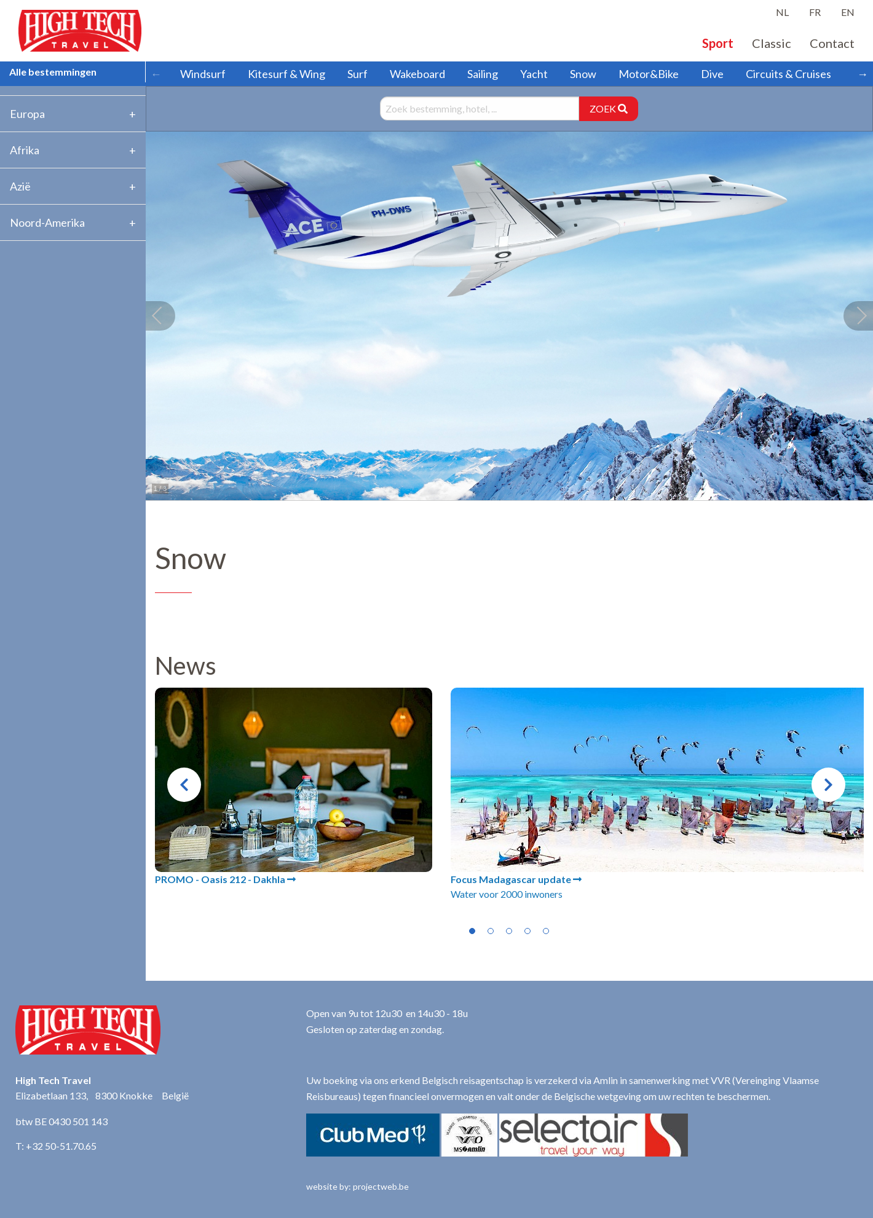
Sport (717, 43)
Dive (712, 74)
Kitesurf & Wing (286, 74)
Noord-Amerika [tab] (47, 222)
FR (815, 12)
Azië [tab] (20, 186)
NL (782, 12)
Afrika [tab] (24, 150)
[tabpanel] (293, 787)
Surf (357, 74)
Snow (583, 74)
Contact (832, 43)
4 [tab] (527, 931)
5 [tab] (546, 931)
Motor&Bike (648, 74)
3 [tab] (509, 931)
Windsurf (203, 74)
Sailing (482, 74)
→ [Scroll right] (862, 74)
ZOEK (609, 108)
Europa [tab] (27, 113)
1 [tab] (472, 931)
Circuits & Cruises (788, 74)
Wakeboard (417, 74)
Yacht (534, 74)
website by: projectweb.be (357, 1186)
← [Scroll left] (156, 74)
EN (848, 12)
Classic (771, 43)
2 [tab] (491, 931)
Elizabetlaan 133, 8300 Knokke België (102, 1095)
